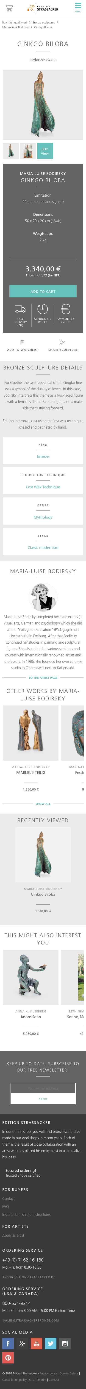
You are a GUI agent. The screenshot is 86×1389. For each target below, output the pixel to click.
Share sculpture (62, 345)
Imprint (41, 1379)
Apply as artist (13, 1235)
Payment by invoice (65, 314)
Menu (78, 8)
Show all (43, 804)
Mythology (43, 517)
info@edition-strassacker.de (29, 1277)
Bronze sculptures (44, 22)
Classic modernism (43, 547)
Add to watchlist (22, 345)
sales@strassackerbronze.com (31, 1320)
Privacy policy (48, 1373)
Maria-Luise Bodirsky (15, 27)
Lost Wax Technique (43, 487)
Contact (8, 1198)
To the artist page (43, 677)
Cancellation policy (14, 1379)
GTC (32, 1379)
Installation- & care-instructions (26, 1214)
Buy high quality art (14, 22)
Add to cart (43, 291)
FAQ (5, 1206)
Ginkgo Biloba (43, 27)
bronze (43, 456)
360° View (45, 151)
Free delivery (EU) (20, 315)
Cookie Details (68, 1373)
